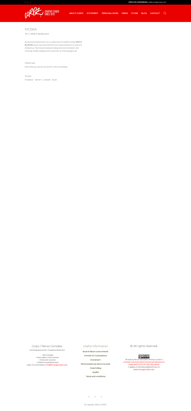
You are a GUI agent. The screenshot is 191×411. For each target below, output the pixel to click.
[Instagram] (101, 396)
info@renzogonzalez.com (157, 2)
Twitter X (38, 80)
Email (54, 80)
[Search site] (165, 13)
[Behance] (89, 396)
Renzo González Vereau (144, 360)
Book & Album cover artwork (95, 352)
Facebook (29, 80)
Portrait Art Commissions (95, 356)
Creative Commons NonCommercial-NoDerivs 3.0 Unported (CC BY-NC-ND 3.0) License (143, 363)
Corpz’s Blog (95, 368)
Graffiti (95, 372)
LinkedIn (47, 80)
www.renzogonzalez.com (144, 369)
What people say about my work (95, 364)
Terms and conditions (95, 376)
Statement (95, 360)
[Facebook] (95, 396)
